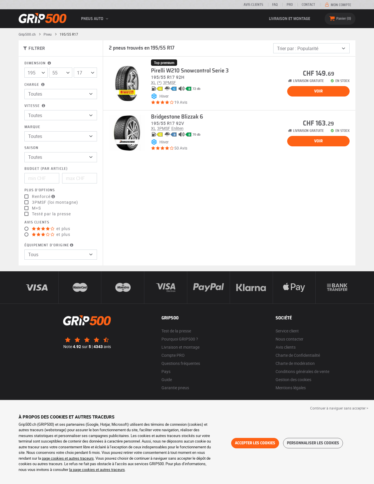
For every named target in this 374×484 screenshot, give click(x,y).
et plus (51, 229)
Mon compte (337, 5)
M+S (36, 208)
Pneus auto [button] (95, 19)
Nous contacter (289, 339)
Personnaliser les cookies (313, 443)
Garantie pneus (175, 387)
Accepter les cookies (255, 443)
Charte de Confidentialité (298, 355)
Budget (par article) (46, 169)
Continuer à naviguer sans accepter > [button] (339, 408)
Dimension (38, 63)
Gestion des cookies (293, 379)
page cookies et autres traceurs (68, 458)
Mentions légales (291, 387)
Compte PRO (173, 355)
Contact (308, 4)
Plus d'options (39, 190)
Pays (165, 371)
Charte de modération (295, 363)
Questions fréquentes (180, 363)
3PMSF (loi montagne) (55, 202)
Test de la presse (176, 331)
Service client (287, 331)
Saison (31, 148)
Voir (318, 91)
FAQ (275, 4)
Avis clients (253, 4)
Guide (166, 379)
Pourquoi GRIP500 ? (179, 339)
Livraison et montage (289, 19)
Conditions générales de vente (302, 371)
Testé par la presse (51, 214)
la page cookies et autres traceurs (97, 469)
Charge (35, 85)
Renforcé (44, 196)
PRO (290, 4)
